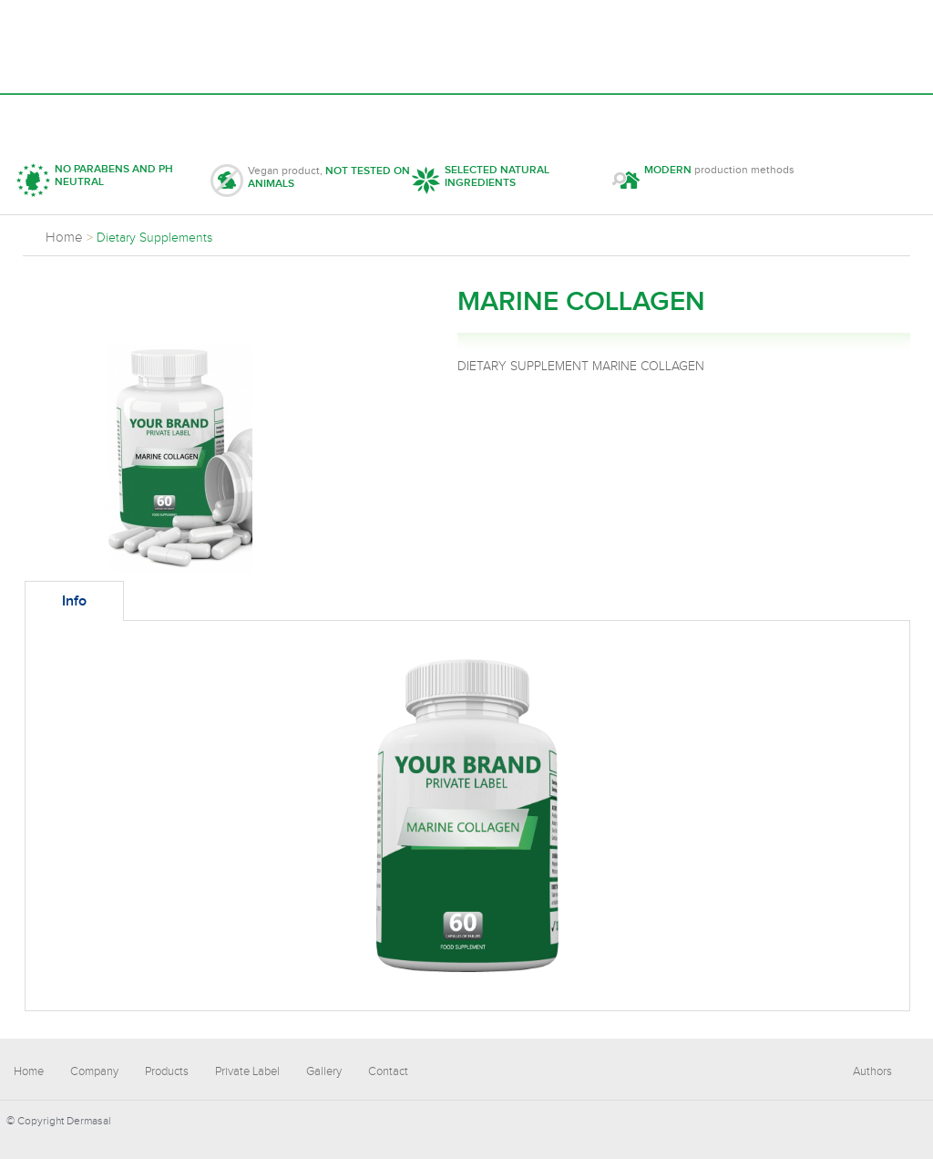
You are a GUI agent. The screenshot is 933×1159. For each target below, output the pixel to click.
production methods (703, 180)
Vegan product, (310, 180)
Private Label (354, 115)
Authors (872, 1071)
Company (132, 115)
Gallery (466, 115)
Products (235, 115)
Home (46, 115)
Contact (560, 115)
